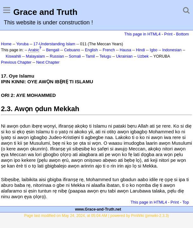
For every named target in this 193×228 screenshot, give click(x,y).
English (91, 50)
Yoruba (22, 44)
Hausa (125, 50)
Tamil (90, 56)
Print (168, 34)
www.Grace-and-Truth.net (98, 209)
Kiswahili (13, 56)
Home (6, 44)
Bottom (182, 34)
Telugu (105, 56)
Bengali (53, 50)
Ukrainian (124, 56)
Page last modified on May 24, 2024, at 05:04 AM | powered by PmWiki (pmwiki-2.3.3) (96, 215)
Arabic (33, 50)
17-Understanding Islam (54, 44)
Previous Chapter (16, 62)
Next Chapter (47, 62)
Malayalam (35, 56)
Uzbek (143, 56)
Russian (57, 56)
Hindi (140, 50)
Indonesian (172, 50)
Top (185, 202)
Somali (75, 56)
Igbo (154, 50)
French (109, 50)
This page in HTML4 (142, 34)
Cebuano (72, 50)
